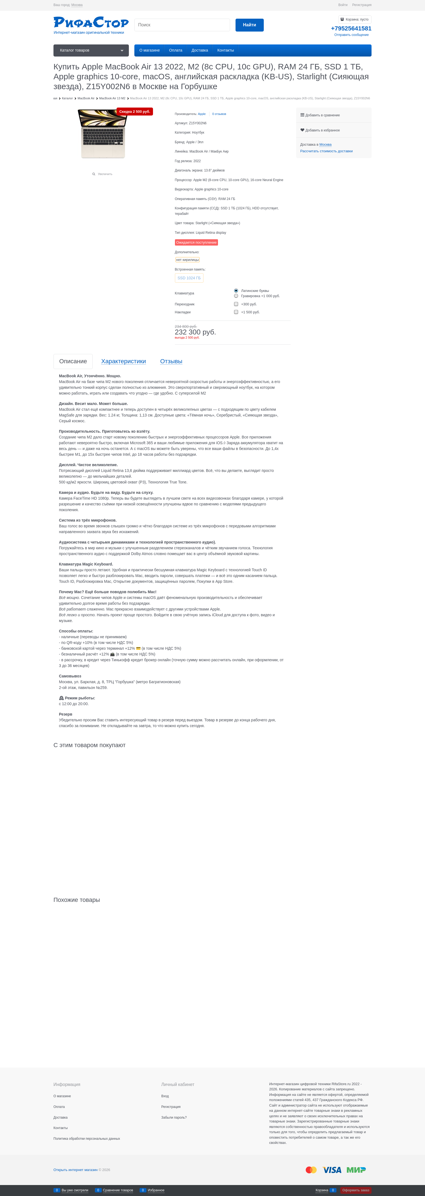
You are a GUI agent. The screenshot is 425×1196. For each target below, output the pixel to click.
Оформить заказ (355, 1190)
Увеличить (105, 174)
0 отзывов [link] (219, 114)
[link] (77, 5)
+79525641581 (351, 28)
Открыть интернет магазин (75, 1170)
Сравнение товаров (118, 1190)
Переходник (185, 304)
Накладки (183, 312)
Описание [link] (73, 361)
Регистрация (362, 5)
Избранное (156, 1190)
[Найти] (250, 25)
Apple (202, 114)
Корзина (322, 1190)
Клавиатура (184, 293)
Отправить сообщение (351, 35)
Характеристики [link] (123, 361)
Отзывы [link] (171, 361)
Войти (343, 5)
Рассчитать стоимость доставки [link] (326, 151)
